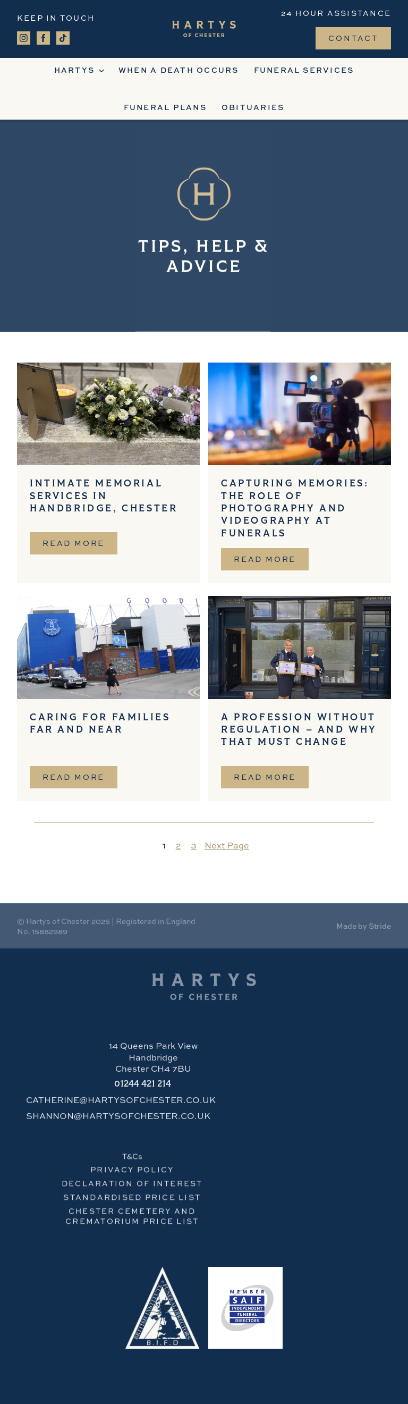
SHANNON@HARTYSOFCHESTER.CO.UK (118, 1119)
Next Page (227, 845)
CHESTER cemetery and (132, 1214)
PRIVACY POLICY (132, 1172)
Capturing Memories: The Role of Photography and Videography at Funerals (295, 509)
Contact (353, 37)
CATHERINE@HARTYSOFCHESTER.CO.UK (121, 1103)
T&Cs (132, 1159)
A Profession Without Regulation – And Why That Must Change (299, 730)
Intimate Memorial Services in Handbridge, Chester (103, 496)
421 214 (142, 1087)
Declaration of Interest (132, 1186)
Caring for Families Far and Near (100, 724)
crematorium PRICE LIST (132, 1224)
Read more (79, 545)
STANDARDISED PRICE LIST (132, 1200)
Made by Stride (363, 927)
